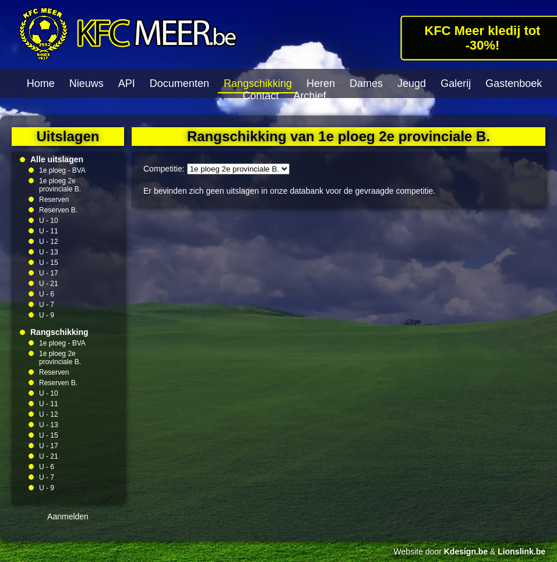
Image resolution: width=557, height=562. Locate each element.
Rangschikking (258, 83)
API (126, 83)
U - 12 (48, 242)
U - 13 (48, 252)
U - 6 (46, 294)
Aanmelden (68, 516)
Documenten (179, 83)
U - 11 (48, 231)
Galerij (455, 83)
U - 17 (48, 273)
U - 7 (46, 305)
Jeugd (411, 83)
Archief (310, 96)
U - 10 (48, 221)
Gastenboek (513, 83)
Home (41, 83)
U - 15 (48, 263)
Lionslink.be (521, 551)
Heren (320, 83)
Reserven (54, 200)
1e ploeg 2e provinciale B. (60, 185)
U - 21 (48, 284)
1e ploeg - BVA (62, 170)
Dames (366, 83)
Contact (260, 96)
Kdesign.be (466, 551)
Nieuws (86, 83)
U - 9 (46, 315)
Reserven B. (58, 210)
